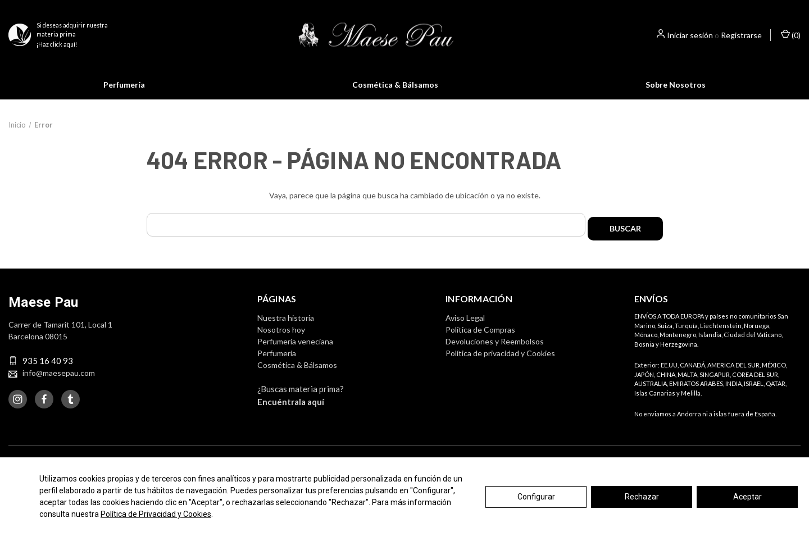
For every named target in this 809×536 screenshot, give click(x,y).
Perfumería (124, 84)
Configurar (536, 496)
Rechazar (642, 496)
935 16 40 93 (47, 374)
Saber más (509, 106)
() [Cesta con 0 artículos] (791, 34)
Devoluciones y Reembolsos (495, 355)
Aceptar (747, 496)
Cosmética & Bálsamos (395, 84)
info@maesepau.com (58, 386)
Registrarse (741, 35)
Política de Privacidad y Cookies (156, 514)
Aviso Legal (465, 331)
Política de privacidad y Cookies (500, 366)
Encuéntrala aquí (290, 415)
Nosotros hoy (281, 343)
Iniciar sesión (690, 35)
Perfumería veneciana (295, 355)
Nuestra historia (285, 331)
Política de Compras (480, 343)
